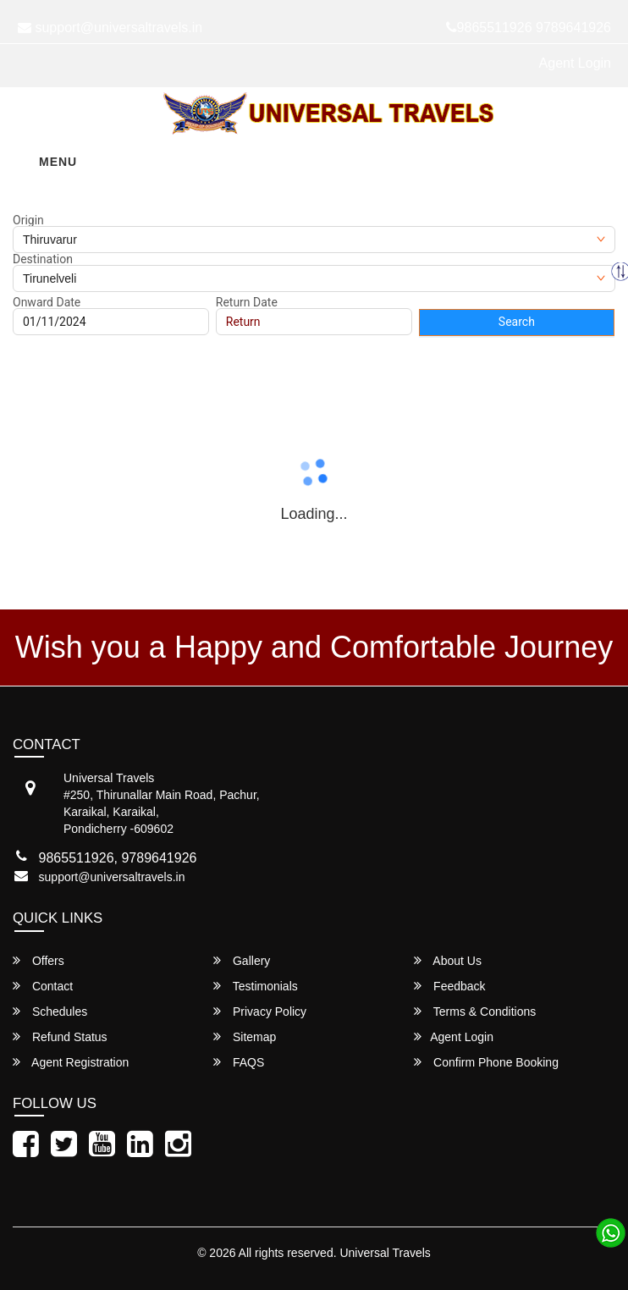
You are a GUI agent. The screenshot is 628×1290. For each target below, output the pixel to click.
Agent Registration (71, 1062)
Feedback (449, 986)
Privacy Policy (259, 1011)
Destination (43, 259)
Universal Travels (384, 1253)
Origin (28, 220)
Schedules (50, 1011)
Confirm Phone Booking (486, 1062)
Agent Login (575, 63)
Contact (43, 986)
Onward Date (46, 302)
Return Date (247, 302)
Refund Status (60, 1036)
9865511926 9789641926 (528, 27)
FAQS (238, 1062)
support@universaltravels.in (112, 877)
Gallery (241, 960)
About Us (448, 960)
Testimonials (255, 986)
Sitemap (244, 1036)
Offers (38, 960)
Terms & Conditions (475, 1011)
